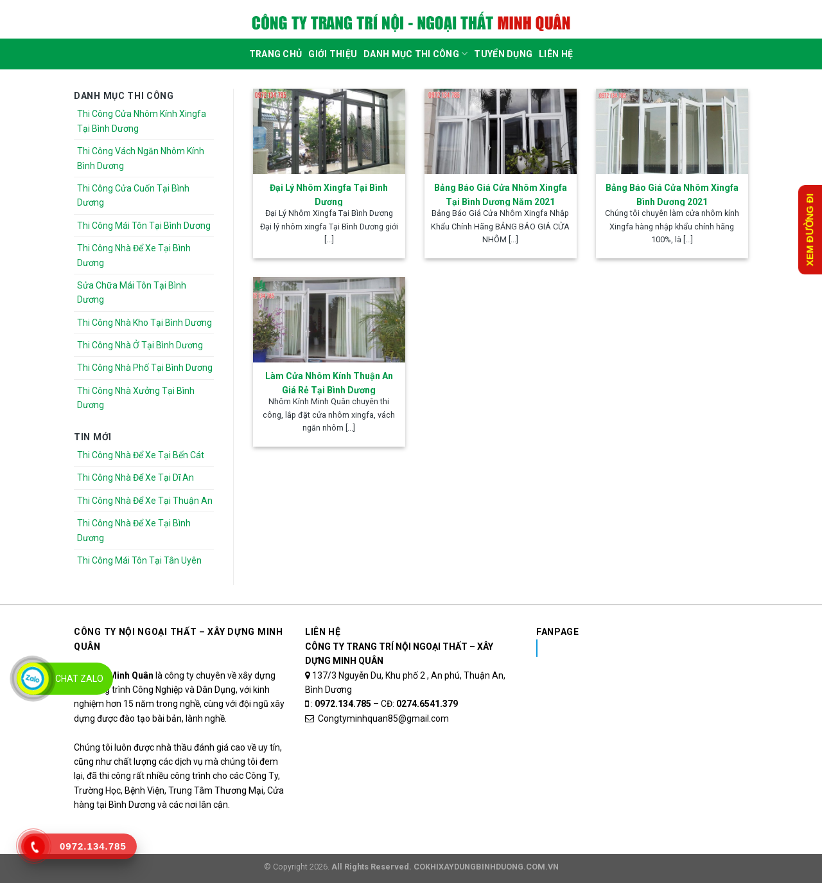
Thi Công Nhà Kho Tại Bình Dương (144, 322)
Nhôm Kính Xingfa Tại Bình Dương (638, 647)
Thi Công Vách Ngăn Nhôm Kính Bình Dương (140, 158)
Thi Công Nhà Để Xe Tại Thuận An (145, 500)
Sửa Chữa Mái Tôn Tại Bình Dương (131, 292)
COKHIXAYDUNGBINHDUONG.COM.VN (486, 866)
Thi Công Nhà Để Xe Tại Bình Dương (134, 255)
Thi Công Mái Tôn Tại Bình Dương (144, 225)
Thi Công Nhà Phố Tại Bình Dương (145, 367)
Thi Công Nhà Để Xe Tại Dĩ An (135, 477)
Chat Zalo (79, 678)
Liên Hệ (556, 54)
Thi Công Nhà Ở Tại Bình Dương (140, 345)
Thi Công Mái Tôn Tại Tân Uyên (139, 560)
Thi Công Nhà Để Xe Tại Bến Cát (140, 455)
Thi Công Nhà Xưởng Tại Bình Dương (136, 398)
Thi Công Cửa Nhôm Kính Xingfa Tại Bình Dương (141, 121)
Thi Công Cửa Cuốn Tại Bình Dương (133, 195)
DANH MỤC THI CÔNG (415, 54)
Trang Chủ (275, 54)
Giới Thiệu (332, 54)
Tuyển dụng (503, 54)
